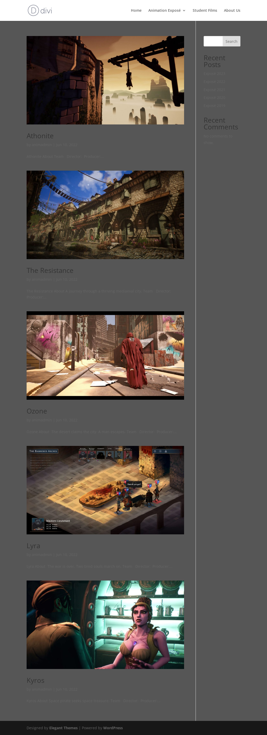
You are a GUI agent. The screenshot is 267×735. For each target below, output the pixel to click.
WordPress (113, 727)
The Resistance (50, 270)
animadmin (42, 144)
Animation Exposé (164, 11)
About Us (232, 11)
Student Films (205, 11)
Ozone (37, 411)
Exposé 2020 (214, 97)
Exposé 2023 (214, 73)
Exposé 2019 (214, 105)
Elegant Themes (63, 727)
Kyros (35, 680)
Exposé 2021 (214, 89)
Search (232, 41)
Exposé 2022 (214, 81)
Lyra (33, 545)
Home (136, 11)
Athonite (40, 135)
